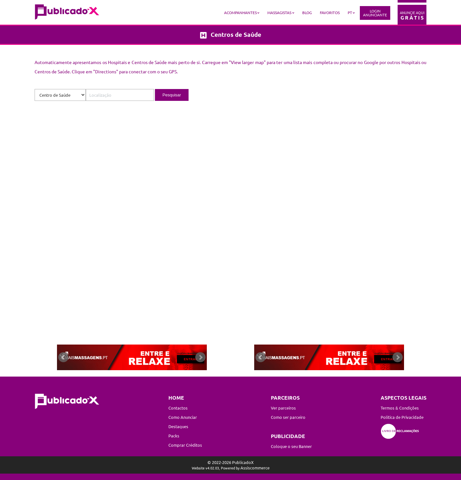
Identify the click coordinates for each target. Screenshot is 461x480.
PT (350, 12)
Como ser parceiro (288, 417)
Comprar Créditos (185, 445)
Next (200, 357)
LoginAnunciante (375, 12)
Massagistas (279, 12)
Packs (173, 435)
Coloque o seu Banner (291, 446)
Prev (63, 357)
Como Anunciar (182, 417)
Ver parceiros (283, 408)
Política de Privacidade (402, 417)
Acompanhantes (240, 12)
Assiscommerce (255, 467)
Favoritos (330, 12)
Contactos (178, 408)
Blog (307, 12)
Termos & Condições (400, 408)
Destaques (178, 426)
